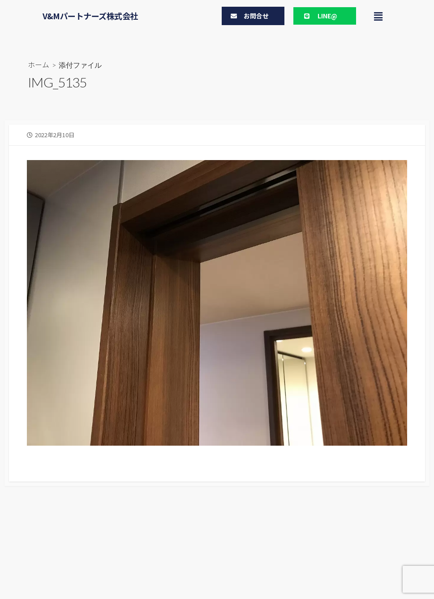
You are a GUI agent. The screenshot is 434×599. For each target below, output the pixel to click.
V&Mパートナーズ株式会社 (90, 16)
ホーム (38, 65)
